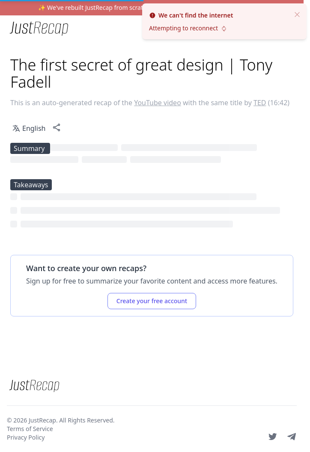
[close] (297, 13)
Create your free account (151, 301)
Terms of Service (30, 429)
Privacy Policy (26, 437)
